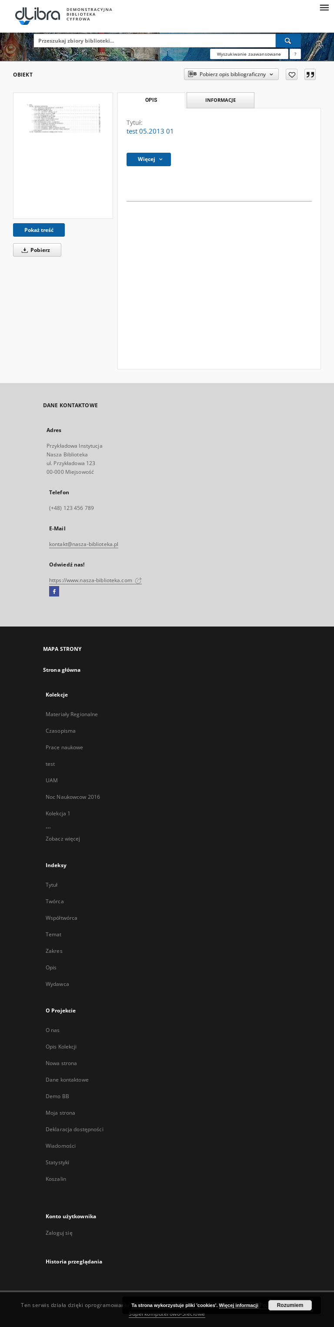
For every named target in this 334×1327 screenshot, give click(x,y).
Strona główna (62, 670)
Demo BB (57, 1096)
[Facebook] (54, 592)
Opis (51, 967)
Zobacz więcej (63, 838)
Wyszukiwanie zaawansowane (249, 54)
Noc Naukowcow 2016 (73, 797)
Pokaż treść (38, 230)
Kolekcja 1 (58, 813)
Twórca (55, 901)
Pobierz (34, 250)
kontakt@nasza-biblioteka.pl (83, 544)
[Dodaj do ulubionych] (291, 74)
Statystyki (57, 1162)
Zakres (54, 951)
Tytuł (52, 884)
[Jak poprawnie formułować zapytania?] (295, 54)
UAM (52, 780)
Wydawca (57, 984)
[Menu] (324, 7)
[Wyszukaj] (288, 40)
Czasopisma (61, 730)
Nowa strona (61, 1063)
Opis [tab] (151, 100)
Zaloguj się (59, 1233)
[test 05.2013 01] (63, 155)
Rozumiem (290, 1305)
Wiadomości (61, 1145)
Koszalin (56, 1179)
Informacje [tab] (220, 100)
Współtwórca (61, 918)
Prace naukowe (65, 747)
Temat (54, 934)
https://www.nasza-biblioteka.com (95, 580)
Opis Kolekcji (61, 1046)
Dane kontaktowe (67, 1079)
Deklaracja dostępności (75, 1129)
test (50, 763)
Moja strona (60, 1112)
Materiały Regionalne (72, 714)
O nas (53, 1030)
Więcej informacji (238, 1305)
